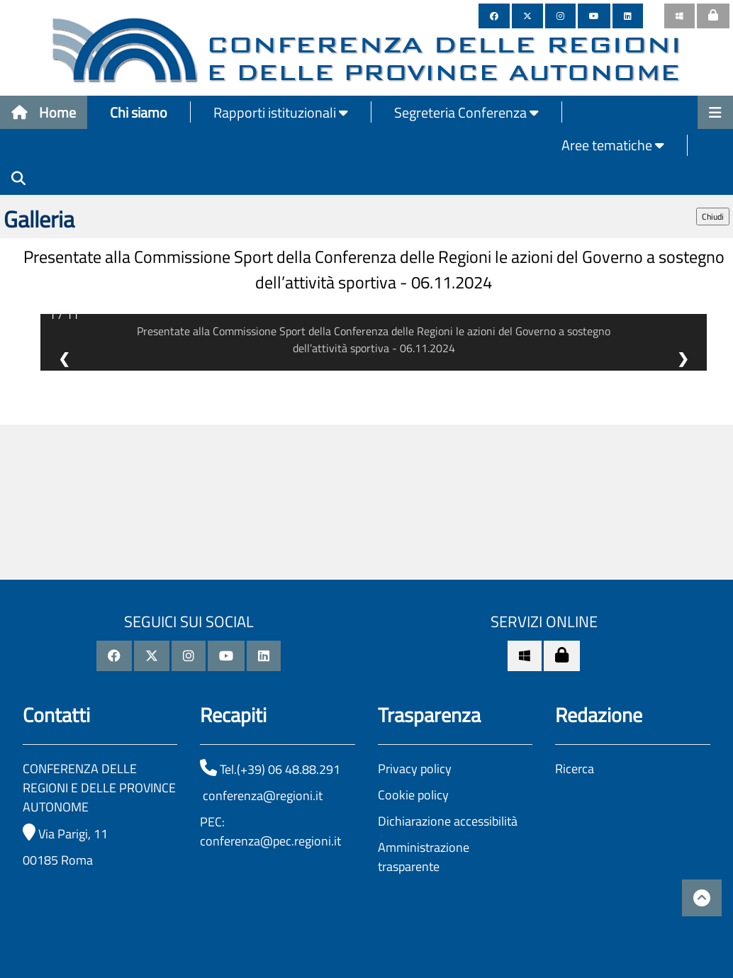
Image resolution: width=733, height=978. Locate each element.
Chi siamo (138, 112)
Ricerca (574, 768)
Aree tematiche (612, 145)
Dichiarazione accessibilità (447, 821)
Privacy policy (415, 768)
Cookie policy (413, 794)
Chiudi (713, 216)
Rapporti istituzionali (280, 112)
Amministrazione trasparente (423, 857)
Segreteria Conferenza (466, 112)
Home (43, 112)
